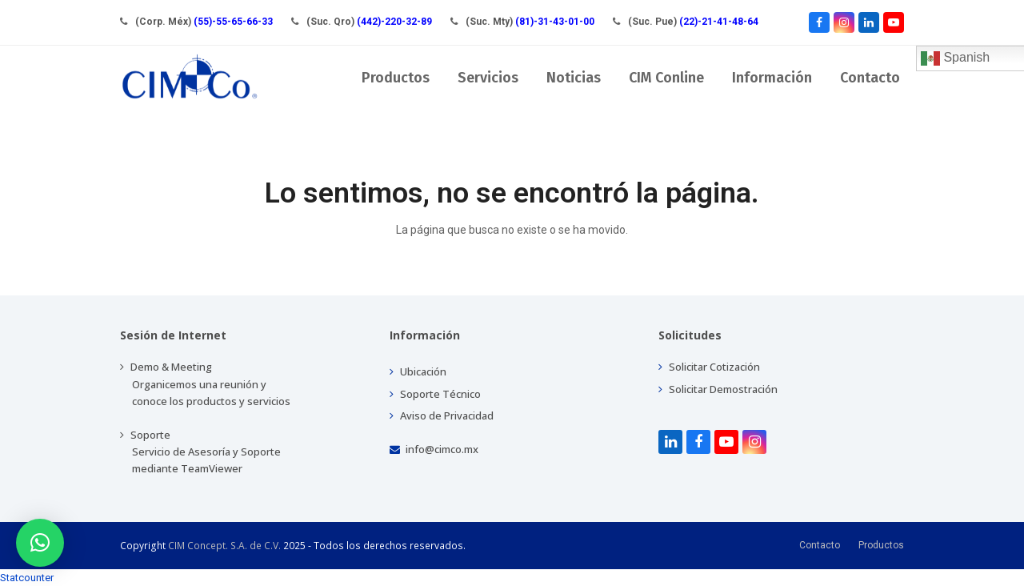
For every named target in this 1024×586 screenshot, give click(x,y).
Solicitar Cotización (709, 366)
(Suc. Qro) (369, 21)
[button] (40, 543)
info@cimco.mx (434, 449)
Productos (881, 545)
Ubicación (418, 371)
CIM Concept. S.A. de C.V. (224, 545)
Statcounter (27, 578)
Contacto (819, 545)
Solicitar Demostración (718, 389)
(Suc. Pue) (693, 21)
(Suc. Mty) (530, 21)
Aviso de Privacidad (442, 415)
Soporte (200, 451)
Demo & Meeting (205, 383)
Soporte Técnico (435, 394)
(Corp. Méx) (204, 21)
